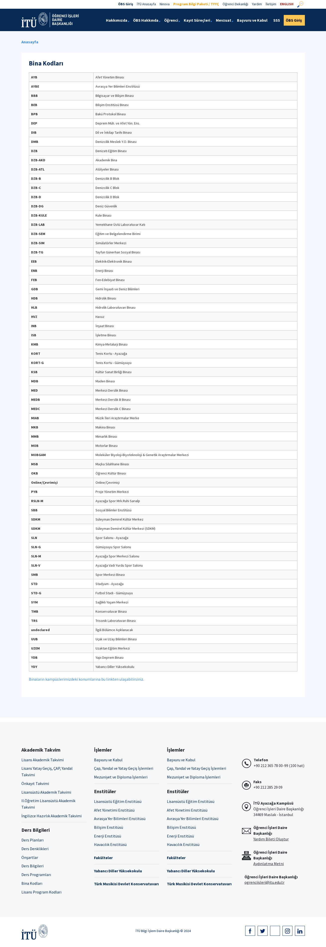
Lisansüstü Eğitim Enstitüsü (117, 801)
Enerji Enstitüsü (107, 835)
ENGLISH (286, 4)
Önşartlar (29, 857)
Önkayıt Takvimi (35, 783)
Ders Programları (36, 874)
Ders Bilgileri (32, 865)
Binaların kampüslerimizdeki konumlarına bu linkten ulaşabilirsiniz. (86, 679)
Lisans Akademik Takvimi (42, 759)
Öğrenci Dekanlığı (235, 4)
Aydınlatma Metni (268, 863)
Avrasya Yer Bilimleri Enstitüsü (119, 818)
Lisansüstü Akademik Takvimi (46, 792)
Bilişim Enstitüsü (108, 827)
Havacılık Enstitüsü (110, 844)
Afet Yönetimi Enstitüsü (114, 810)
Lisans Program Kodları (41, 891)
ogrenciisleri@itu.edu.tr (264, 882)
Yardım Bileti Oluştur (271, 838)
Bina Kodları (31, 883)
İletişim (271, 4)
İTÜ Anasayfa (146, 4)
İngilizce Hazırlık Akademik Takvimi (51, 815)
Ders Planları (32, 839)
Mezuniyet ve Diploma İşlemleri (120, 776)
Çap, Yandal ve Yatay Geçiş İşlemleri (123, 768)
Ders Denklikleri (34, 848)
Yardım (257, 4)
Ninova (165, 4)
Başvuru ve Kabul (108, 759)
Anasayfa (29, 41)
